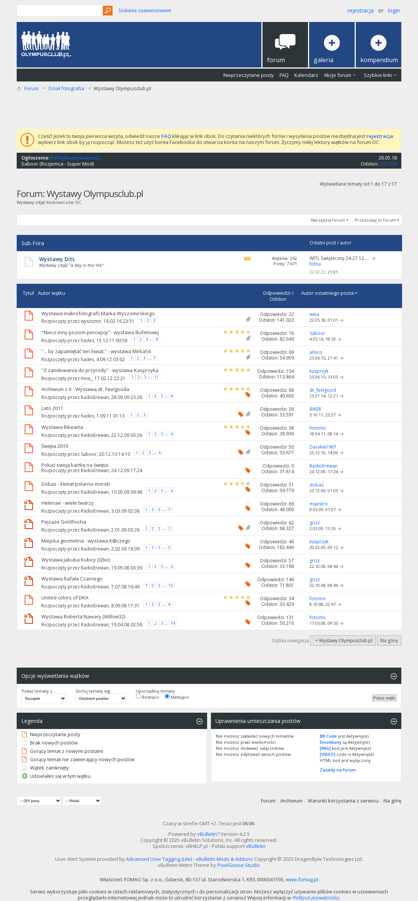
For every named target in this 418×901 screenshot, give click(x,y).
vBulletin (256, 846)
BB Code (328, 736)
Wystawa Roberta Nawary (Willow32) (83, 616)
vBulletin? (208, 834)
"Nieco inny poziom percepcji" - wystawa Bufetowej (100, 332)
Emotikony (330, 742)
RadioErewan (95, 397)
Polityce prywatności (315, 897)
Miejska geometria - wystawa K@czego (85, 540)
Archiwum (291, 800)
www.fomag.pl (302, 879)
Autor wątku (51, 292)
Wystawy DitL (57, 259)
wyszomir (91, 321)
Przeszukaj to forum (375, 220)
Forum (31, 88)
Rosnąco (147, 697)
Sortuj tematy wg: (93, 691)
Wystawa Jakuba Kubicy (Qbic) (75, 559)
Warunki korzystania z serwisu (343, 800)
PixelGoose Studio (238, 865)
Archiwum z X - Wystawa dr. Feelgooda (85, 389)
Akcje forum (337, 75)
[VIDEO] (327, 754)
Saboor (29, 163)
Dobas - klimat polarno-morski (75, 483)
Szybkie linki (378, 75)
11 (156, 377)
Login (394, 10)
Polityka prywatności (76, 157)
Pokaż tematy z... (39, 691)
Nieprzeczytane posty (248, 75)
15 (170, 585)
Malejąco (177, 697)
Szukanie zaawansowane (144, 10)
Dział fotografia (66, 88)
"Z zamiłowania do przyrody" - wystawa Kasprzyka (100, 370)
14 (173, 623)
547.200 (388, 163)
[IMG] (325, 748)
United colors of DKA (64, 597)
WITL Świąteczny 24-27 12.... (339, 258)
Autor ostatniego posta (329, 292)
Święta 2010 (54, 446)
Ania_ (86, 378)
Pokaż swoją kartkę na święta (74, 464)
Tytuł (28, 292)
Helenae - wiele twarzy (67, 502)
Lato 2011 (52, 408)
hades (87, 340)
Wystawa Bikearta (62, 427)
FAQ (284, 75)
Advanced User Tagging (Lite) (159, 859)
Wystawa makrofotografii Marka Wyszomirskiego (98, 313)
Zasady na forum (338, 770)
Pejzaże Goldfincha (63, 521)
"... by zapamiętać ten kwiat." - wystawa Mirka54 (96, 351)
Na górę (389, 640)
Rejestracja (360, 10)
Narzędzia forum (328, 220)
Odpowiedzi (277, 292)
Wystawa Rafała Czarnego (71, 578)
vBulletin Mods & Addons (224, 859)
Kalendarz (306, 75)
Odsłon (278, 299)
